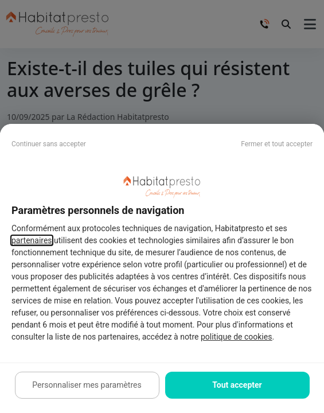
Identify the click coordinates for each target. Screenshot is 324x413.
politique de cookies (236, 336)
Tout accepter (236, 384)
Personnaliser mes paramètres (86, 384)
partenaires (31, 240)
